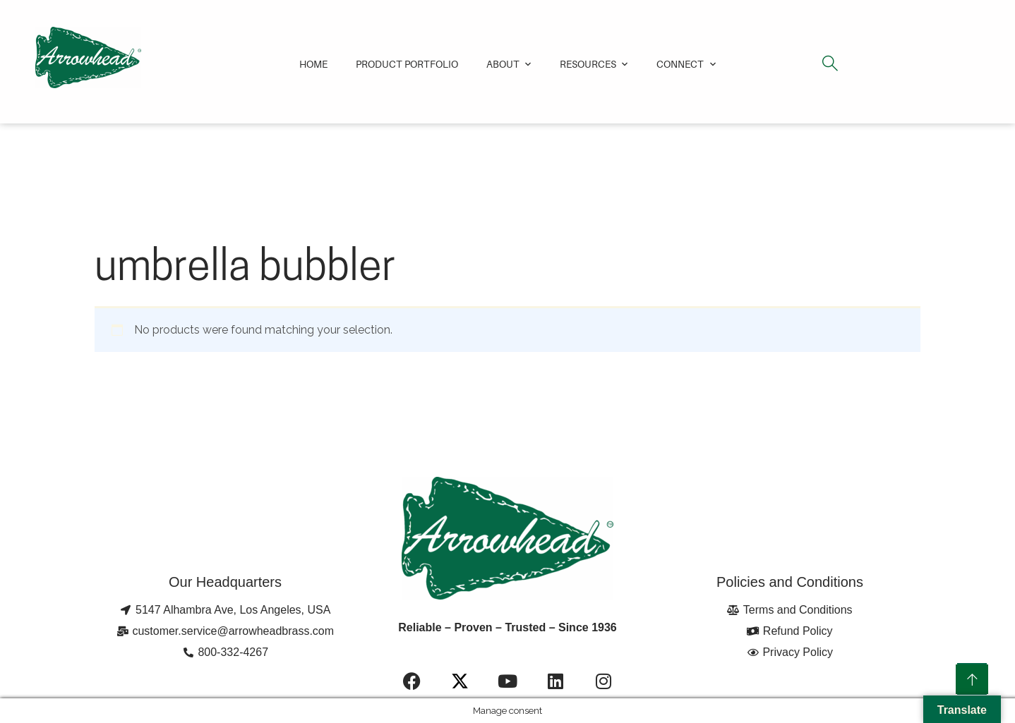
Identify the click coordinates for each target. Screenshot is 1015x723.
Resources (588, 64)
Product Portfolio (407, 64)
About (502, 64)
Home (313, 64)
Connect (680, 64)
